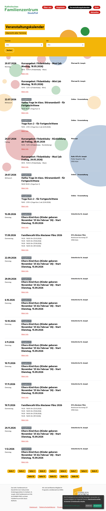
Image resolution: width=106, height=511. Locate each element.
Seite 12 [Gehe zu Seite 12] (53, 476)
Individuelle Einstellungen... (72, 506)
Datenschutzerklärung (47, 507)
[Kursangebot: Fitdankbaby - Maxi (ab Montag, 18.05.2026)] (53, 68)
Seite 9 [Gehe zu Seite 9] (94, 471)
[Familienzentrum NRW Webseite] (81, 492)
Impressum (33, 507)
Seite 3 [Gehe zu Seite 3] (32, 471)
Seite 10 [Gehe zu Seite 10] (31, 476)
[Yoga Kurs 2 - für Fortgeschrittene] (53, 125)
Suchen (9, 50)
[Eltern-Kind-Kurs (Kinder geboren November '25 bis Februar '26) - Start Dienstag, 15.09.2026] (53, 221)
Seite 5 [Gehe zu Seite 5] (52, 471)
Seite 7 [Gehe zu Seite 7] (73, 471)
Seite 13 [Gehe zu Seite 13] (64, 476)
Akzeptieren (97, 506)
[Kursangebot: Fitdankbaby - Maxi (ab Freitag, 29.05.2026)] (53, 161)
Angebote (60, 7)
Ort (47, 41)
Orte (97, 7)
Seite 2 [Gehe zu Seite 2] (21, 471)
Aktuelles (95, 12)
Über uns (47, 7)
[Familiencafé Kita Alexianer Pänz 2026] (53, 242)
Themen (8, 41)
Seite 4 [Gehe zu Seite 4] (42, 471)
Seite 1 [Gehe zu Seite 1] (11, 471)
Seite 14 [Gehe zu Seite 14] (75, 476)
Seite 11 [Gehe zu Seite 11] (42, 476)
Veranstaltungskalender (80, 7)
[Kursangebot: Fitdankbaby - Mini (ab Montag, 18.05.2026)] (53, 86)
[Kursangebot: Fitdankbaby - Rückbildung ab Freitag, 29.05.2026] (53, 144)
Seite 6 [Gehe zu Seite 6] (63, 471)
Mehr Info (24, 74)
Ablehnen (89, 506)
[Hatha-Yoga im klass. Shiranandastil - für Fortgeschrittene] (53, 106)
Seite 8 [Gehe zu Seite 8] (84, 471)
